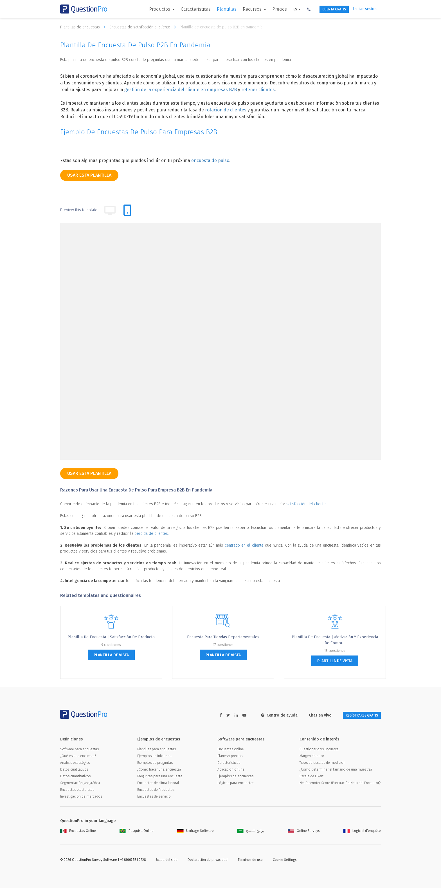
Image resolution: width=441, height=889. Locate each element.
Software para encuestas (79, 750)
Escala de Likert (311, 777)
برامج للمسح (250, 832)
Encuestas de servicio (154, 797)
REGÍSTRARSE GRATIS (356, 715)
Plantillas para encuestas (156, 750)
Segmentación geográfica (80, 784)
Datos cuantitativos (75, 777)
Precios (268, 9)
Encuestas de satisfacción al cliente (144, 27)
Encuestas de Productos (155, 791)
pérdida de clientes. (151, 533)
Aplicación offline (230, 770)
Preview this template (78, 210)
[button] (297, 9)
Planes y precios (229, 757)
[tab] (127, 210)
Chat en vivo (308, 715)
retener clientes (258, 89)
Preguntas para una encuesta (159, 777)
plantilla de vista (111, 655)
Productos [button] (149, 9)
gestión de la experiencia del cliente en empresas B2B (180, 89)
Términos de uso (250, 861)
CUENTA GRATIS (327, 9)
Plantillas (215, 9)
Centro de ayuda (267, 715)
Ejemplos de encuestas (235, 777)
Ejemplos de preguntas (155, 763)
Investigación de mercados (81, 797)
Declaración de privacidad (208, 861)
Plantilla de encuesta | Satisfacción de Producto (111, 637)
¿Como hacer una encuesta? (159, 770)
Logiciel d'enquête (362, 832)
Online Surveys (304, 832)
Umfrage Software (195, 832)
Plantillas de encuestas (84, 27)
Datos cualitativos (74, 770)
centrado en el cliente (244, 545)
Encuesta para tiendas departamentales (223, 637)
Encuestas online (230, 750)
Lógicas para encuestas (235, 784)
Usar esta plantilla (89, 175)
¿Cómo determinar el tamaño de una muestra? (336, 770)
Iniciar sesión (365, 8)
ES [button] (284, 9)
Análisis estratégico (75, 763)
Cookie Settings (285, 861)
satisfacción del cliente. (306, 504)
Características (184, 9)
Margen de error (312, 757)
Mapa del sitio (166, 861)
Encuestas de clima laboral (158, 784)
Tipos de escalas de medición (322, 763)
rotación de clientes (225, 110)
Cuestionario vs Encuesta (319, 750)
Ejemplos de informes (154, 757)
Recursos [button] (241, 9)
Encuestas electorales (77, 791)
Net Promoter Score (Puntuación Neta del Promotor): (340, 784)
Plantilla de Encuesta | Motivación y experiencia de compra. (335, 640)
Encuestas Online (78, 832)
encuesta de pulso (210, 160)
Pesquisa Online (137, 832)
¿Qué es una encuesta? (78, 757)
